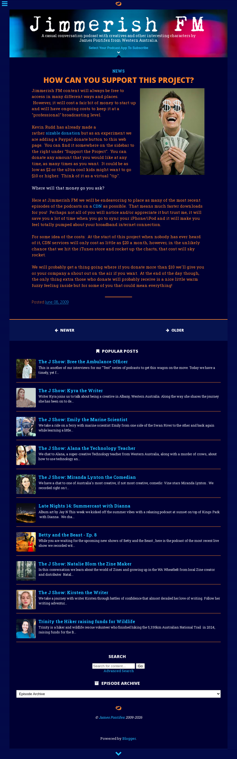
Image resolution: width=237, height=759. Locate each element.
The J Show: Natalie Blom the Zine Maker (85, 564)
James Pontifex (112, 717)
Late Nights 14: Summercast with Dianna (84, 506)
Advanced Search (119, 670)
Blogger (129, 738)
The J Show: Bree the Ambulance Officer (83, 361)
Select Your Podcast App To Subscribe (118, 48)
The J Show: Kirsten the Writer (73, 592)
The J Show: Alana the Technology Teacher (87, 448)
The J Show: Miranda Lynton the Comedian (87, 477)
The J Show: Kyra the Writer (71, 390)
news (118, 71)
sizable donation (63, 133)
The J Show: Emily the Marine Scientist (83, 419)
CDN (97, 206)
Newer (64, 330)
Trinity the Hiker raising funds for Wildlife (87, 621)
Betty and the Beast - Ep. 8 (68, 535)
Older (175, 330)
